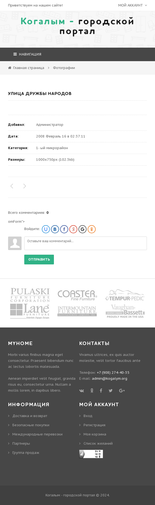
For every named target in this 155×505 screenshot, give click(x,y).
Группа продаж (25, 452)
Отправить (39, 259)
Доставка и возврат (29, 416)
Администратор (49, 124)
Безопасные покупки (30, 425)
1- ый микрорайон (52, 148)
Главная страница (28, 67)
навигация (27, 54)
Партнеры (21, 443)
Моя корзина (95, 434)
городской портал (77, 26)
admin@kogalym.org (109, 378)
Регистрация (94, 425)
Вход (88, 416)
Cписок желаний (98, 443)
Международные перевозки (37, 434)
